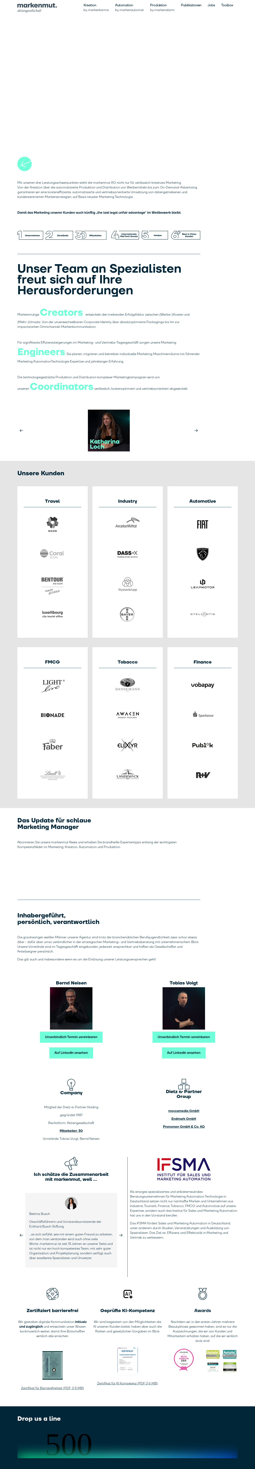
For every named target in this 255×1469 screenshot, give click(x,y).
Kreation (96, 7)
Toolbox (227, 5)
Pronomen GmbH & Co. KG (184, 1127)
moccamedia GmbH (183, 1111)
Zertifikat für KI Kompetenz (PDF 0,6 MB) (127, 1383)
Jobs (211, 5)
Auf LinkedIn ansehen (71, 1053)
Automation (129, 7)
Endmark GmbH (183, 1119)
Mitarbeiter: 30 (71, 1131)
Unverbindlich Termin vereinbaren (71, 1037)
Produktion (162, 7)
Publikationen (191, 5)
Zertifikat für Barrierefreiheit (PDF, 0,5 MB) (52, 1388)
